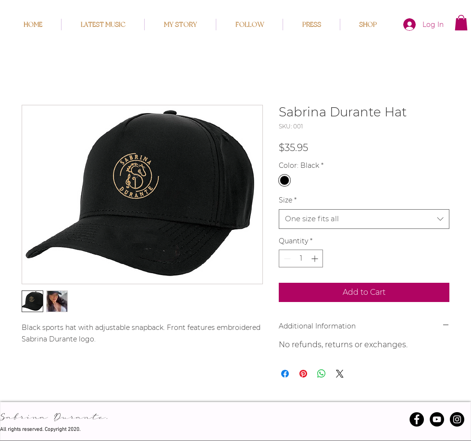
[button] (461, 22)
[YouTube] (437, 419)
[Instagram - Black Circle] (457, 419)
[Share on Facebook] (285, 373)
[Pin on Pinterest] (303, 373)
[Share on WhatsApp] (321, 373)
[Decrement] (286, 258)
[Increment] (316, 258)
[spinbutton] (301, 258)
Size (288, 200)
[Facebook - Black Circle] (416, 419)
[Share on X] (340, 373)
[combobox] (364, 219)
